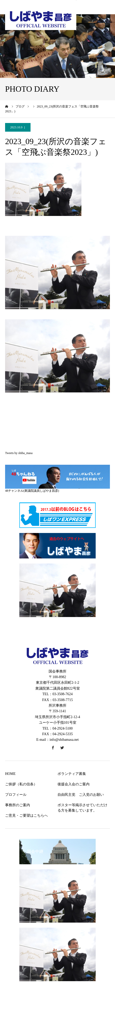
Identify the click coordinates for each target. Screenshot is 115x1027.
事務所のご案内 (17, 805)
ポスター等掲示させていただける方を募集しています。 (82, 807)
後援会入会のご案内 (74, 784)
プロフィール (15, 795)
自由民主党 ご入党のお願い (81, 795)
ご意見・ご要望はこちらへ (26, 815)
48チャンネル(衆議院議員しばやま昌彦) (32, 490)
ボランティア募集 (72, 774)
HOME (10, 774)
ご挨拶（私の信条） (21, 784)
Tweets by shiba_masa (19, 453)
